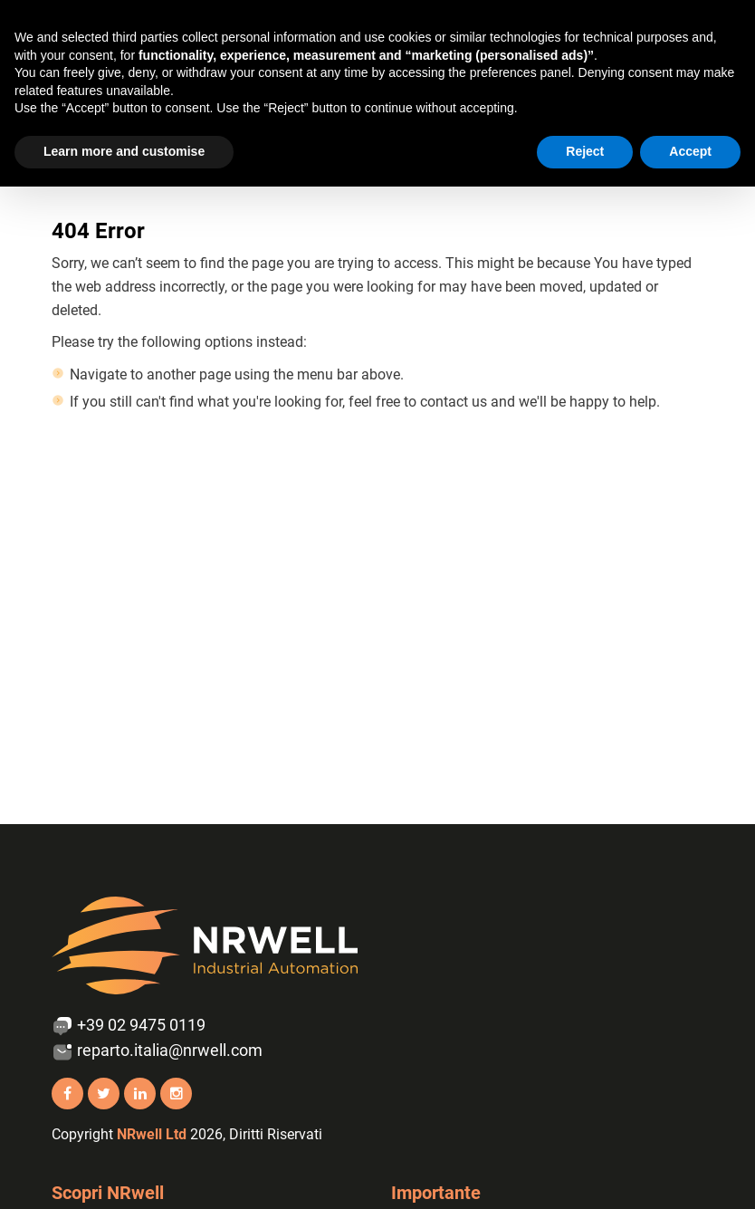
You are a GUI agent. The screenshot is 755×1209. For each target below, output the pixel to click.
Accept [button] (690, 151)
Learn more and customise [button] (124, 151)
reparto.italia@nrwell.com (157, 1051)
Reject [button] (585, 151)
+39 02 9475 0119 (128, 1026)
